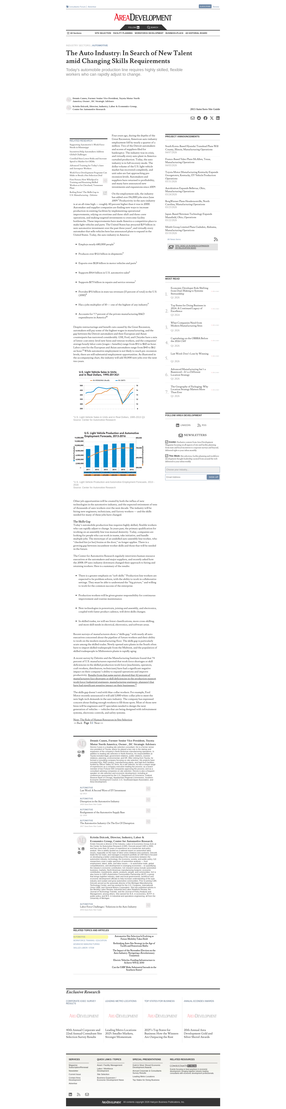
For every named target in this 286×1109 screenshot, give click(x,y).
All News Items (174, 239)
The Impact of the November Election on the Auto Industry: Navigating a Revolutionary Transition (134, 953)
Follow (133, 27)
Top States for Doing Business (146, 1080)
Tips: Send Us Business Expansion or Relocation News (192, 247)
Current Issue (75, 1074)
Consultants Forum (77, 7)
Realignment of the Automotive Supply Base (102, 812)
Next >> (98, 723)
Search (152, 27)
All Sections (76, 33)
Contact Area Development (75, 1079)
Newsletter (73, 1071)
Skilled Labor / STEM (83, 948)
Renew (216, 7)
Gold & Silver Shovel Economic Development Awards (146, 1066)
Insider (192, 446)
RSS (202, 425)
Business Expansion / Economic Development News (110, 1079)
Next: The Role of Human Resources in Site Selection (102, 719)
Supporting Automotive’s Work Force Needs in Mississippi (87, 146)
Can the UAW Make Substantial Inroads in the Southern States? (134, 968)
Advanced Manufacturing (86, 944)
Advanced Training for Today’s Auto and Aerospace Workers (87, 167)
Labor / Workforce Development (105, 1069)
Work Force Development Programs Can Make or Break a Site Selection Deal (88, 174)
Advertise (92, 7)
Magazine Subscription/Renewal (78, 1066)
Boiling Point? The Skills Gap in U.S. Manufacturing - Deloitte (84, 194)
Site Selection (103, 1074)
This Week (192, 459)
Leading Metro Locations (143, 1076)
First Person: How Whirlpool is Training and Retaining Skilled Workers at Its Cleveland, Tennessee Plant (86, 184)
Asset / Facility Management (109, 1065)
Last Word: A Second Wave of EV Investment (103, 790)
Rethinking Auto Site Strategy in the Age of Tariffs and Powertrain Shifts (134, 944)
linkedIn (183, 425)
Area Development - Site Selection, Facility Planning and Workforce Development (143, 17)
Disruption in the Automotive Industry (99, 801)
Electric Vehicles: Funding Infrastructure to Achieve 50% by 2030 (134, 961)
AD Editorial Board (196, 33)
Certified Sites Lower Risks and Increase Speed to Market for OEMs (88, 160)
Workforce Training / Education (90, 941)
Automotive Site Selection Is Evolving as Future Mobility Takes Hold (134, 937)
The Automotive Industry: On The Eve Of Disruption (107, 823)
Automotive (100, 45)
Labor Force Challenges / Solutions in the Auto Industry (108, 906)
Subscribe (205, 6)
